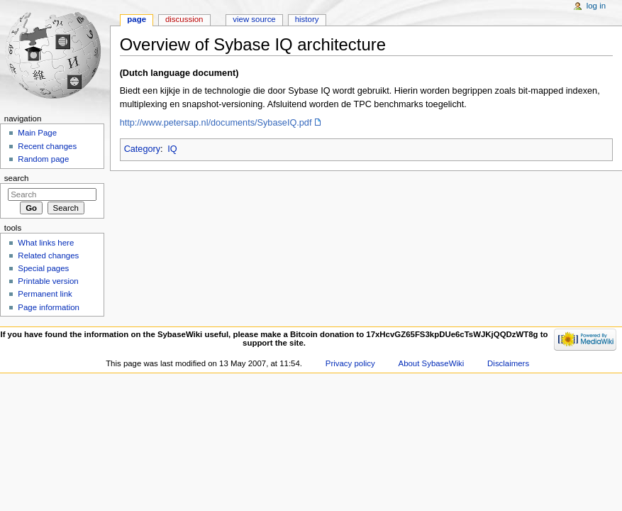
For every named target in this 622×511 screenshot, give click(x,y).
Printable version (48, 281)
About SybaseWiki (432, 363)
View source (254, 19)
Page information (48, 307)
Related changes (48, 255)
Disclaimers (508, 363)
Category (142, 149)
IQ (172, 149)
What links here (46, 242)
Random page (43, 159)
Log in (596, 5)
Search (16, 178)
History (307, 19)
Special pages (43, 268)
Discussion (184, 19)
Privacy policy (350, 363)
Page (136, 19)
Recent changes (47, 146)
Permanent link (45, 294)
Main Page (37, 132)
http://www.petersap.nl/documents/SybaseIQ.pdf (216, 123)
